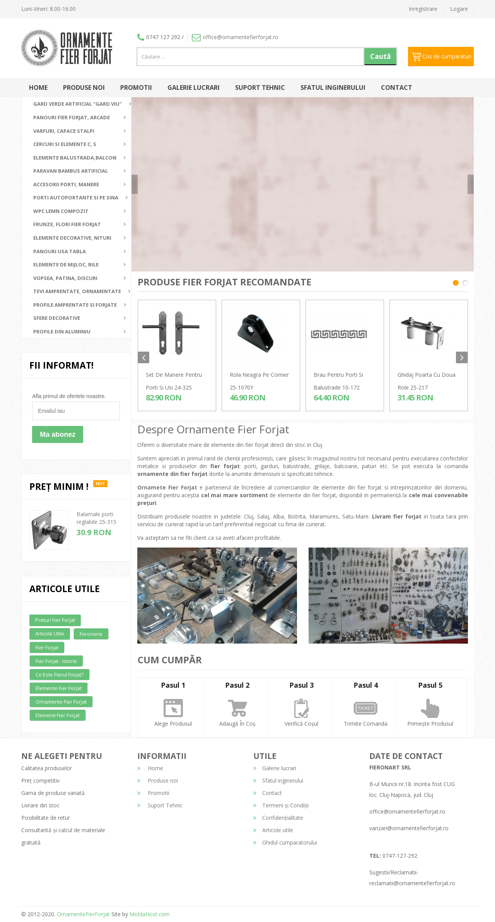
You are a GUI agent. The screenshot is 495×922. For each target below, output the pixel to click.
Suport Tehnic (260, 87)
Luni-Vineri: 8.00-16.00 (48, 8)
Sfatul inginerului (332, 87)
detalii (390, 194)
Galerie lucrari (193, 87)
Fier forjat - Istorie (56, 661)
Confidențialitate (278, 817)
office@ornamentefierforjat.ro (235, 37)
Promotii (136, 87)
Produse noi (84, 87)
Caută (380, 56)
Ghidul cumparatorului (285, 842)
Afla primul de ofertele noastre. (69, 396)
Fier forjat (47, 647)
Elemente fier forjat (59, 688)
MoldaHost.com (150, 914)
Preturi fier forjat (55, 619)
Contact (396, 87)
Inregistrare (423, 8)
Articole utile (49, 633)
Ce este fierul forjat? (60, 674)
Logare (459, 8)
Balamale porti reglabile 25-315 (96, 517)
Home (38, 87)
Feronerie (91, 633)
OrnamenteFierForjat (82, 914)
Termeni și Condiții (281, 805)
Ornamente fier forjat (61, 701)
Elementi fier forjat (58, 715)
